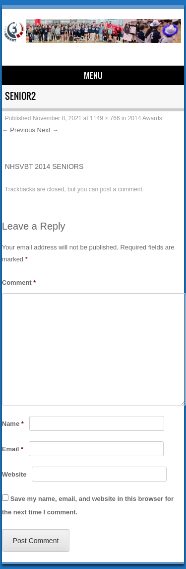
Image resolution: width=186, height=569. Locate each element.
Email (12, 449)
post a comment (121, 189)
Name (13, 423)
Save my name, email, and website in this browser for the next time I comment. (88, 505)
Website (14, 474)
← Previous (18, 130)
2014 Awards (145, 118)
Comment (19, 282)
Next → (48, 130)
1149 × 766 (105, 118)
